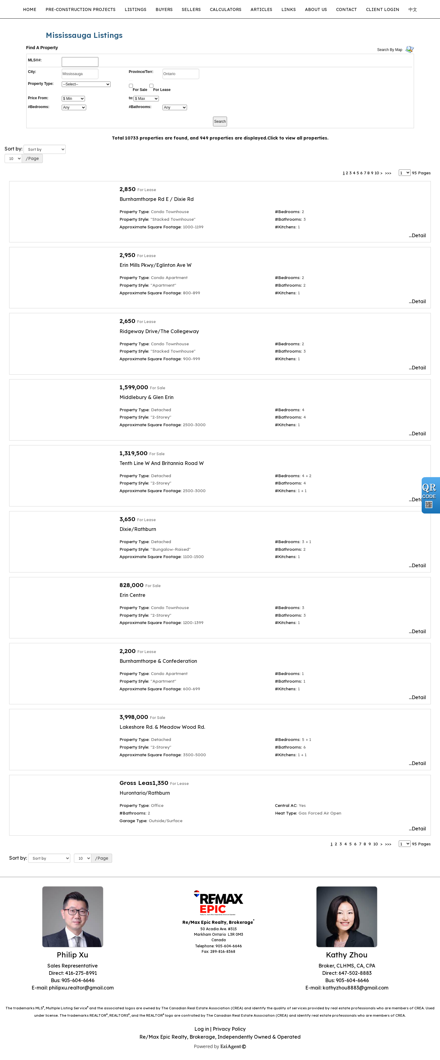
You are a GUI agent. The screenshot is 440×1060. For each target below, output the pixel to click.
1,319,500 (133, 453)
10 (377, 172)
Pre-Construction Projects (81, 9)
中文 (413, 9)
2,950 (127, 255)
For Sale (140, 90)
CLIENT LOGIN (382, 9)
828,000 (131, 585)
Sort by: (13, 149)
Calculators (225, 9)
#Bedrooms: (39, 107)
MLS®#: (35, 60)
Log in (201, 1029)
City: (32, 72)
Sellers (191, 9)
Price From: (38, 98)
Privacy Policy (229, 1029)
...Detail (417, 235)
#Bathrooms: (140, 107)
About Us (316, 9)
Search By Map (389, 50)
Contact (346, 9)
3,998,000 (133, 717)
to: (131, 98)
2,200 (127, 651)
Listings (135, 9)
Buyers (164, 9)
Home (29, 9)
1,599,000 (133, 387)
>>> (388, 172)
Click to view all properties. (297, 138)
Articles (261, 9)
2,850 (127, 189)
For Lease (162, 90)
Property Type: (41, 84)
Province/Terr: (141, 72)
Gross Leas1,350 (143, 782)
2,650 (127, 321)
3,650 (127, 519)
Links (288, 9)
